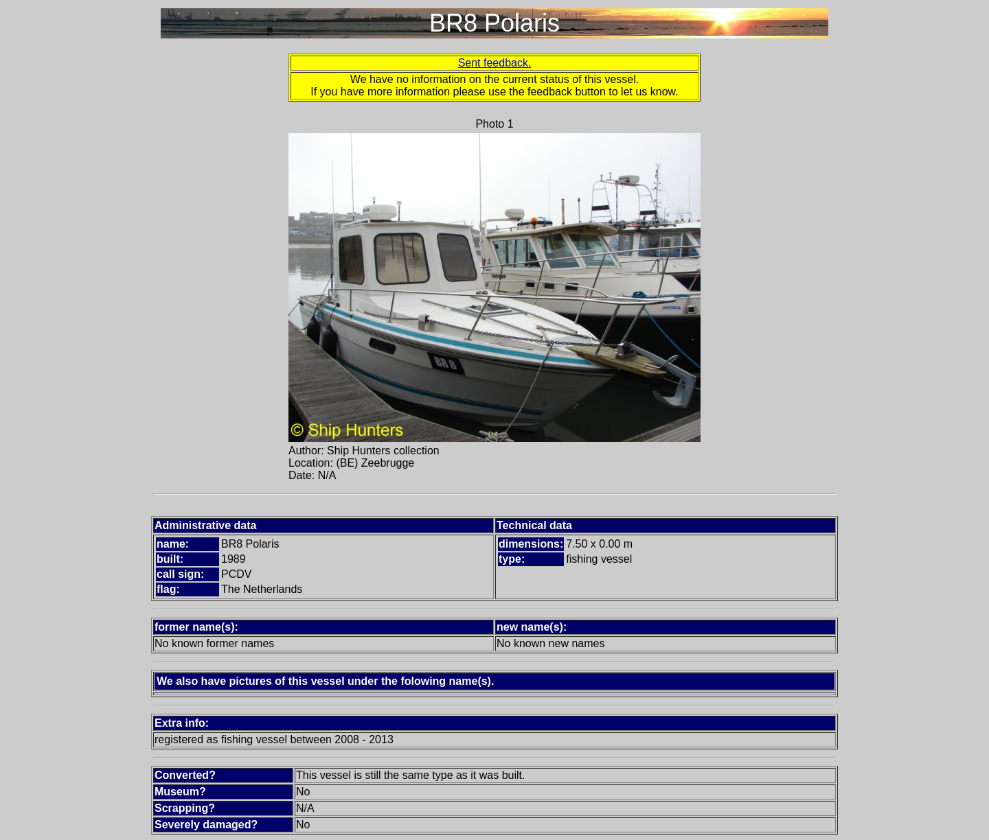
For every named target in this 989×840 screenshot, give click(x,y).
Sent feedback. (495, 63)
